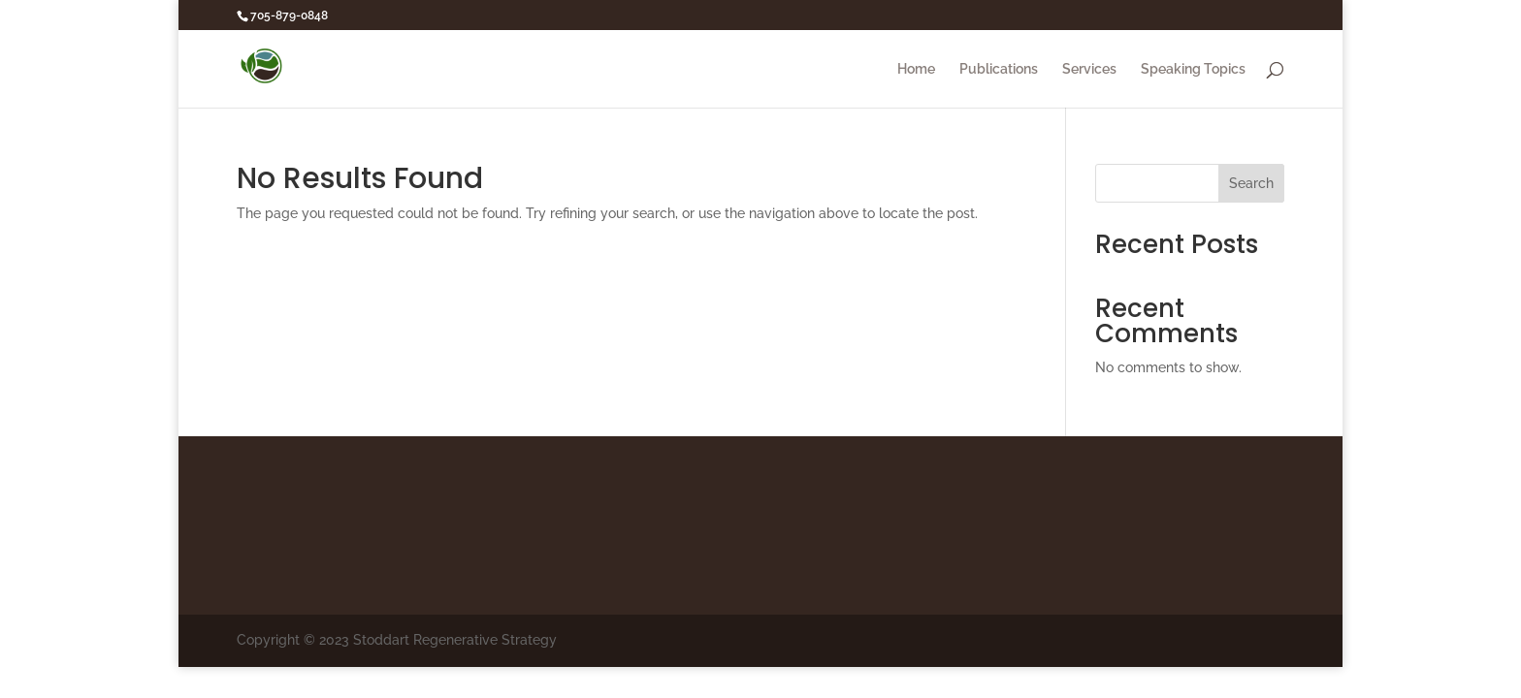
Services (1089, 69)
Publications (998, 69)
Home (916, 69)
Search (1251, 183)
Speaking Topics (1193, 69)
